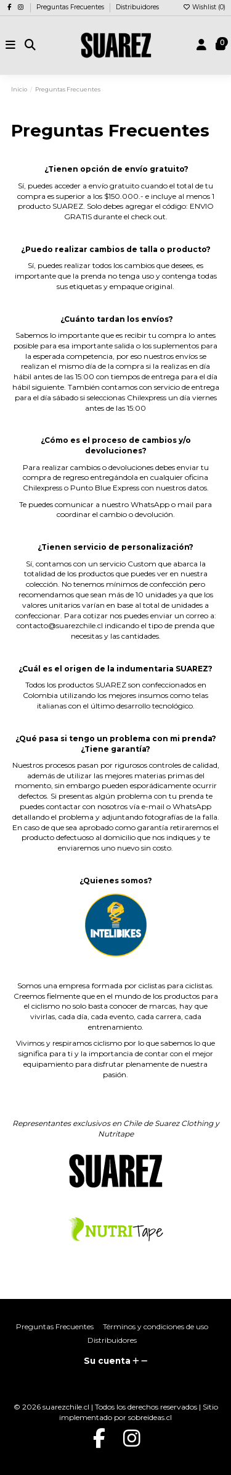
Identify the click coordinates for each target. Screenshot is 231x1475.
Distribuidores (137, 7)
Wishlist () (203, 7)
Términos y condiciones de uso (155, 1326)
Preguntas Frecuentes (71, 7)
